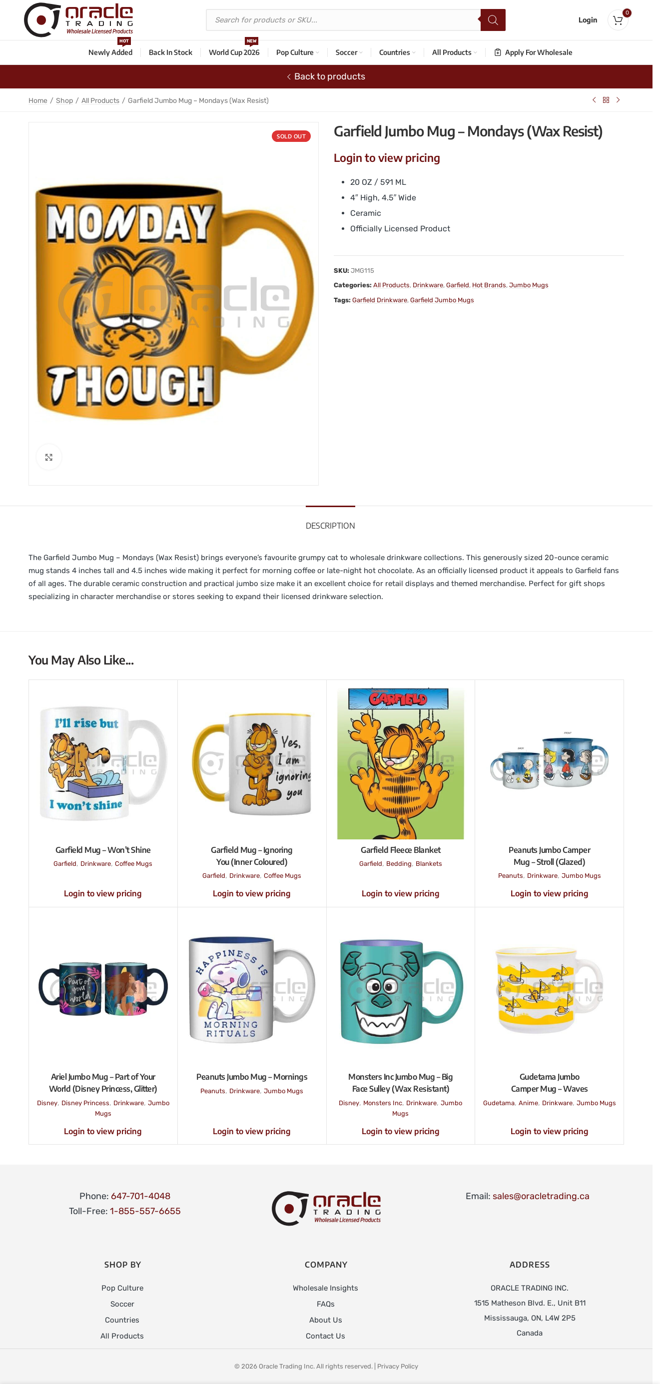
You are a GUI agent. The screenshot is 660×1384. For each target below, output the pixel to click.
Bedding (399, 863)
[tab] (330, 521)
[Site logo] (78, 19)
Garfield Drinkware (379, 300)
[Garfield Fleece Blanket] (401, 763)
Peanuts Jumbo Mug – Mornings (251, 1077)
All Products (100, 100)
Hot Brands (489, 285)
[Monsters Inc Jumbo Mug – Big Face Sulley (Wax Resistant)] (401, 991)
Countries (122, 1320)
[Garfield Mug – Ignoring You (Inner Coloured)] (252, 763)
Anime (528, 1103)
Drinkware (428, 285)
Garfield (457, 285)
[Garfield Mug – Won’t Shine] (103, 763)
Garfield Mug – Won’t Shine (103, 850)
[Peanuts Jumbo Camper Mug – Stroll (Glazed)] (549, 763)
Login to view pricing (387, 157)
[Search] (493, 20)
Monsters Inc (382, 1103)
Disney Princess (85, 1103)
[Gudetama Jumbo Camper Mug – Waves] (549, 991)
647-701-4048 (140, 1196)
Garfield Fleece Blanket (401, 850)
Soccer (122, 1304)
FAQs (326, 1304)
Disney (47, 1103)
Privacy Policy (397, 1366)
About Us (325, 1320)
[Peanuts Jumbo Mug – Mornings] (252, 991)
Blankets (429, 863)
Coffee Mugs (133, 863)
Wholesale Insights (325, 1288)
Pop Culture (122, 1288)
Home (37, 100)
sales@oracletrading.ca (541, 1196)
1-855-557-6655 (145, 1211)
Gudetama (499, 1103)
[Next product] (618, 100)
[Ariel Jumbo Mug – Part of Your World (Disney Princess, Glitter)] (103, 991)
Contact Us (325, 1336)
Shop (64, 100)
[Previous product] (594, 100)
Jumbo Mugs (529, 285)
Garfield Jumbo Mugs (442, 300)
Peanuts (510, 875)
